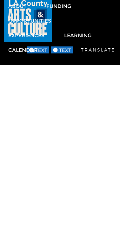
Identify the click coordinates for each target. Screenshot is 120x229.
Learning (77, 35)
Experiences (26, 35)
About (17, 6)
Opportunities (29, 21)
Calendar (23, 50)
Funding (58, 6)
